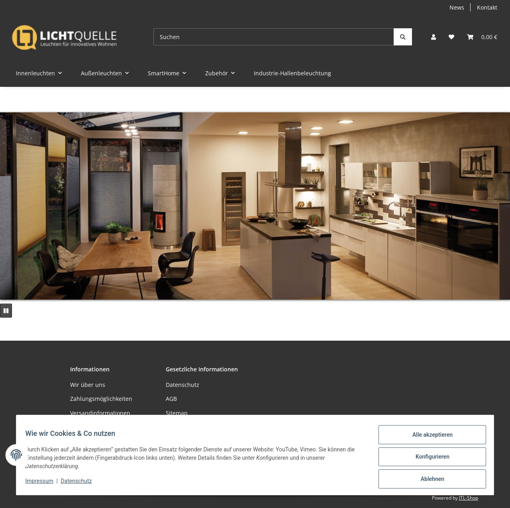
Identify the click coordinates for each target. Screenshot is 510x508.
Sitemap (177, 413)
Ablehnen (428, 480)
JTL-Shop (468, 497)
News (456, 7)
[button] (433, 37)
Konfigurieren (428, 459)
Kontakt (487, 7)
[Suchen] (273, 36)
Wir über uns (87, 384)
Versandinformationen (100, 413)
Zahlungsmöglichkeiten (101, 398)
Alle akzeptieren (428, 438)
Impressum (43, 483)
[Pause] (6, 311)
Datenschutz (80, 483)
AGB (171, 398)
